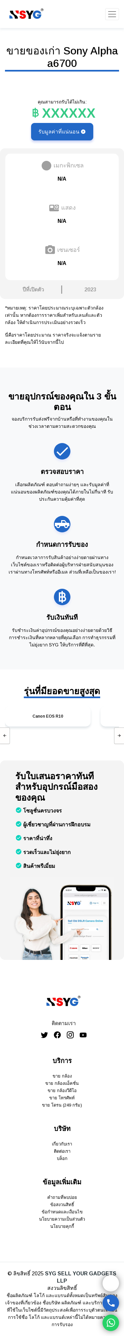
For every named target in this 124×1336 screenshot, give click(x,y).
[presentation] (5, 735)
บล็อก (62, 1158)
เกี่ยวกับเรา (62, 1144)
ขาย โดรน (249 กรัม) (62, 1105)
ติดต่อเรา (62, 1151)
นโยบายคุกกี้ (62, 1226)
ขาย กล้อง (62, 1076)
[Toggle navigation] (112, 14)
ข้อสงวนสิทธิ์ (62, 1204)
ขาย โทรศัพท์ (62, 1097)
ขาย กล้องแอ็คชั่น (62, 1083)
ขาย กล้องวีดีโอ (62, 1090)
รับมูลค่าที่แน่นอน (62, 131)
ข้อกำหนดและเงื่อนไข (62, 1211)
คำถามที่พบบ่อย (62, 1197)
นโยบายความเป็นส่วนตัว (62, 1219)
